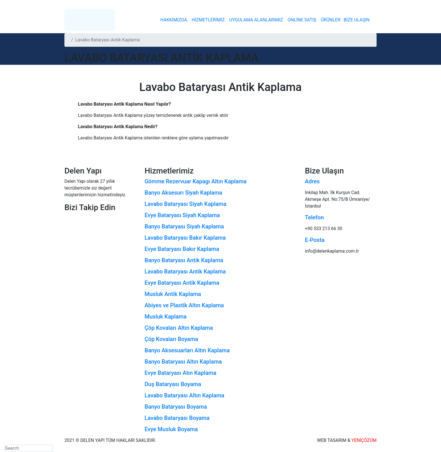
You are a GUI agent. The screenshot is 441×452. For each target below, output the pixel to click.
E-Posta (315, 240)
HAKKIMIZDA (173, 20)
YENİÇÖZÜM (364, 440)
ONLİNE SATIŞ (301, 20)
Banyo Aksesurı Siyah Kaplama (183, 192)
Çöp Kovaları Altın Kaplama (179, 327)
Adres (312, 181)
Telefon (314, 217)
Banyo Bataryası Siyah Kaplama (184, 226)
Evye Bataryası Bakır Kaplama (182, 249)
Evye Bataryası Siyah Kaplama (182, 215)
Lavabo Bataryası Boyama (177, 418)
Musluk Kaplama (165, 316)
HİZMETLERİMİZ (208, 20)
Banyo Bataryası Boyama (176, 406)
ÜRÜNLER (330, 20)
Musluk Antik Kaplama (173, 294)
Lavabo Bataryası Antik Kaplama (185, 271)
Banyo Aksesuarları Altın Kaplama (187, 350)
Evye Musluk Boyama (171, 429)
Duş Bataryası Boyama (173, 384)
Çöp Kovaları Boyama (171, 339)
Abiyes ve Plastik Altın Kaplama (184, 305)
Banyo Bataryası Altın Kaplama (183, 361)
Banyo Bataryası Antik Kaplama (184, 260)
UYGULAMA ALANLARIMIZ (256, 20)
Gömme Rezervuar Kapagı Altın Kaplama (196, 181)
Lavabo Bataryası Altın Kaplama (184, 395)
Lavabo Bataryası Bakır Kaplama (185, 237)
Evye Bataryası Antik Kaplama (182, 282)
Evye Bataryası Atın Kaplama (180, 372)
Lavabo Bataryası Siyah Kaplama (185, 204)
